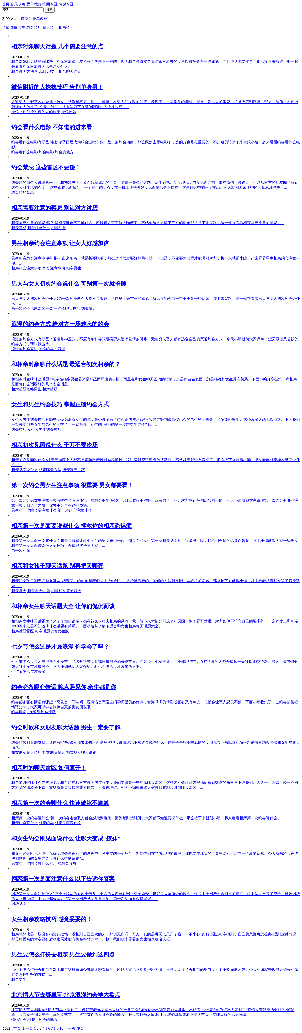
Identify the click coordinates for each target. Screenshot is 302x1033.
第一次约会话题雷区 (28, 309)
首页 (5, 4)
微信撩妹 (68, 112)
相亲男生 (73, 268)
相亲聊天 (18, 591)
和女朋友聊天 (53, 752)
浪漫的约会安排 (24, 349)
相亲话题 (50, 389)
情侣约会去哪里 (24, 1020)
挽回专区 (50, 4)
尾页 (80, 1028)
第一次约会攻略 (63, 863)
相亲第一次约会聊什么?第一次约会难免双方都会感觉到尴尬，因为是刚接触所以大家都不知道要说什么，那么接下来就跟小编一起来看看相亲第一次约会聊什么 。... (148, 818)
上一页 (27, 1028)
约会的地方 (64, 152)
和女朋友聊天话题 (81, 752)
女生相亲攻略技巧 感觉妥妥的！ (51, 919)
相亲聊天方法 (22, 71)
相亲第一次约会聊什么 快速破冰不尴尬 (60, 803)
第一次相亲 (20, 551)
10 (61, 1028)
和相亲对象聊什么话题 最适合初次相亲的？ (65, 364)
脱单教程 (34, 4)
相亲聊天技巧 (46, 71)
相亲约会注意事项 (26, 268)
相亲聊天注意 (70, 71)
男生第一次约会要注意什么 (34, 510)
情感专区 (66, 4)
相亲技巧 (66, 27)
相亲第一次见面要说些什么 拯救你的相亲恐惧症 (71, 526)
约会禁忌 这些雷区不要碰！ (46, 167)
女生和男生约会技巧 (44, 429)
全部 (5, 27)
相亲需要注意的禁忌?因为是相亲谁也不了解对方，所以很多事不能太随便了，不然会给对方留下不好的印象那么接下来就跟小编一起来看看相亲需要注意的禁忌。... (147, 223)
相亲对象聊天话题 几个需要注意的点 (57, 46)
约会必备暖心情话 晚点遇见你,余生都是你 (63, 687)
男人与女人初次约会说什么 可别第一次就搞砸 (68, 284)
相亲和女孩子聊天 (66, 591)
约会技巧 (34, 27)
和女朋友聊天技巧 (26, 752)
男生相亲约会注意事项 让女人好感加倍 (60, 243)
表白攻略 (17, 27)
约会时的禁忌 (22, 192)
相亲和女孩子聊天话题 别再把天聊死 (57, 566)
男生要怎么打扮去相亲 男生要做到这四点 (63, 955)
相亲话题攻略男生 (26, 389)
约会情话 (88, 309)
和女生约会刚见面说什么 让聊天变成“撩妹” (65, 838)
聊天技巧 (50, 27)
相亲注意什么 (38, 228)
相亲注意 (58, 228)
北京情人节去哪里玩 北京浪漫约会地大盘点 (65, 995)
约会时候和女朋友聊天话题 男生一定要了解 (65, 727)
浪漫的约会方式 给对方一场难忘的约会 (60, 324)
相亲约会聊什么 (24, 823)
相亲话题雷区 (22, 631)
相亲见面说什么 (24, 470)
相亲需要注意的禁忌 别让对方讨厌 (54, 208)
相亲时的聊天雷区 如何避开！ (48, 768)
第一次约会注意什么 (75, 510)
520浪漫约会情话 (41, 712)
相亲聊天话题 (38, 591)
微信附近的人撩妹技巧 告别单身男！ (57, 87)
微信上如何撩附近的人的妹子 (35, 112)
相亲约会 (46, 823)
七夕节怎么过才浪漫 (28, 672)
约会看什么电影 (24, 152)
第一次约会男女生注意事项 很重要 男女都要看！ (72, 485)
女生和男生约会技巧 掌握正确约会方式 (60, 404)
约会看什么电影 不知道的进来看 (51, 127)
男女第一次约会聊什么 (30, 863)
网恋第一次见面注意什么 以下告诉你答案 (63, 879)
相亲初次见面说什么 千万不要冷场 (54, 445)
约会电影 (46, 152)
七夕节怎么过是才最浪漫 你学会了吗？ (60, 647)
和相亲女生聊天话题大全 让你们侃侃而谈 (63, 606)
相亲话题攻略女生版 (52, 631)
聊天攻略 (17, 4)
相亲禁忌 (18, 228)
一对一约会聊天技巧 (63, 309)
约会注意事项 (53, 268)
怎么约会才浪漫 (52, 349)
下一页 (70, 1028)
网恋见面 (18, 904)
